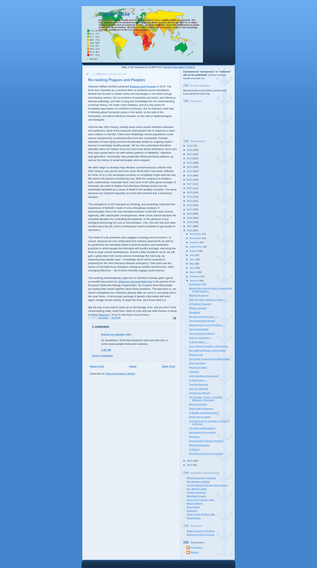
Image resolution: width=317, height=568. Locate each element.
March (193, 272)
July (192, 255)
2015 (190, 192)
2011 (190, 209)
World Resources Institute (201, 478)
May (192, 263)
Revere (195, 552)
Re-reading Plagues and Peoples (207, 350)
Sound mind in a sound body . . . (207, 325)
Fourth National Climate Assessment (207, 485)
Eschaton (192, 510)
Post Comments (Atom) (120, 373)
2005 (190, 460)
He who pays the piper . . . (203, 316)
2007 (190, 226)
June (193, 259)
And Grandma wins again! (203, 376)
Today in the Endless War (201, 514)
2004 (190, 465)
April (193, 267)
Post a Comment (102, 355)
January (194, 280)
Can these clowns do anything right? (209, 359)
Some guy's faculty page (200, 499)
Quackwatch (194, 518)
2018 (190, 179)
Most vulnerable (198, 404)
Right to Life (196, 354)
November (196, 238)
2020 (190, 171)
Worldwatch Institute (198, 481)
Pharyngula (193, 507)
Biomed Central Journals (201, 534)
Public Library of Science (201, 531)
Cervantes (196, 547)
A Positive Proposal (200, 304)
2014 (190, 196)
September (196, 246)
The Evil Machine (198, 384)
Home (132, 366)
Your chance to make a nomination (208, 346)
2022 (190, 162)
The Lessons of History (202, 333)
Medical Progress (199, 295)
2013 (190, 201)
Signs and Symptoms (201, 408)
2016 (190, 188)
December (196, 234)
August (194, 250)
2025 (190, 150)
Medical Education (199, 445)
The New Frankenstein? (202, 428)
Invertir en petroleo (113, 334)
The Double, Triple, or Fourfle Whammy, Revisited (205, 398)
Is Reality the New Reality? (204, 412)
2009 (190, 218)
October (194, 242)
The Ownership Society (202, 320)
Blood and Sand (198, 367)
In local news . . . (198, 380)
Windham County (196, 496)
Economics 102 (197, 284)
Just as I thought (198, 388)
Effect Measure (100, 314)
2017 (190, 184)
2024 (190, 154)
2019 (190, 175)
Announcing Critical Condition (206, 441)
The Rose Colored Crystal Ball (206, 453)
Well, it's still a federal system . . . (207, 299)
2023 (190, 158)
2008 (190, 222)
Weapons (194, 436)
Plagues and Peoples (143, 86)
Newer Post (97, 366)
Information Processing (202, 432)
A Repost (194, 449)
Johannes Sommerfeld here (135, 281)
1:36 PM (106, 349)
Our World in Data (197, 488)
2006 (190, 230)
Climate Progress (196, 492)
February (195, 276)
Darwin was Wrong (199, 393)
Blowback (194, 312)
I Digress (194, 371)
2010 (190, 213)
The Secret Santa (198, 329)
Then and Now (197, 363)
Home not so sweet (200, 416)
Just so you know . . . (201, 337)
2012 (190, 205)
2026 (190, 145)
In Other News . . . (199, 342)
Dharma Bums (195, 503)
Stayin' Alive (114, 14)
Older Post (168, 366)
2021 (190, 167)
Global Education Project (179, 67)
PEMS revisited (197, 308)
